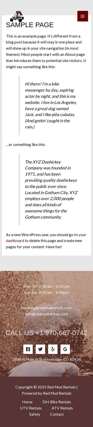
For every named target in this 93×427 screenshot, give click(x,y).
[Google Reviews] (65, 349)
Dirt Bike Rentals (56, 402)
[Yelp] (53, 349)
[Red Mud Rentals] (17, 16)
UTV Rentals (31, 408)
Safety (34, 414)
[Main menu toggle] (82, 16)
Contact (57, 414)
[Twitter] (40, 349)
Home (27, 402)
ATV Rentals (62, 408)
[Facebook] (28, 349)
